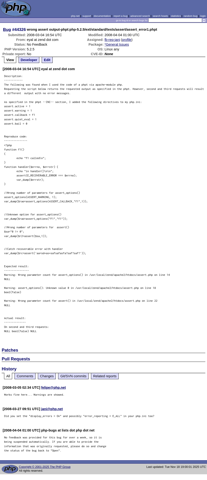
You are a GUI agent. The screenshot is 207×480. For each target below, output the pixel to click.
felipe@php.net (53, 387)
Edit (47, 60)
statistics (176, 16)
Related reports (104, 376)
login (203, 16)
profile (126, 40)
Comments (25, 376)
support (86, 16)
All (8, 376)
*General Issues (117, 44)
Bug (7, 29)
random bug (190, 16)
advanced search (140, 16)
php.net (75, 16)
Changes (47, 376)
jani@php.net (52, 409)
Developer (29, 60)
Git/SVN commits (73, 376)
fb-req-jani (112, 40)
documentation (102, 16)
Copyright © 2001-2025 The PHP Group (45, 467)
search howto (160, 16)
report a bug (120, 16)
